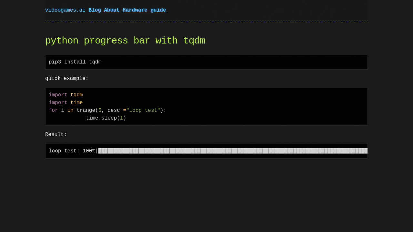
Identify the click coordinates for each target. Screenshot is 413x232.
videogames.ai (66, 10)
